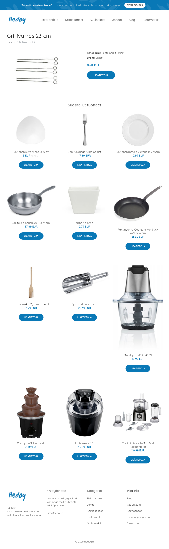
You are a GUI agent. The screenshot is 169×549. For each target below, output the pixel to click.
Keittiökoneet (74, 21)
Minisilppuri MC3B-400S (138, 357)
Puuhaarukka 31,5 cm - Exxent (31, 306)
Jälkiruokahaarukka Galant (84, 153)
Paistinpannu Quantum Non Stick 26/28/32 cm (138, 233)
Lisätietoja (101, 76)
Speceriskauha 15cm (84, 306)
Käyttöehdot (134, 512)
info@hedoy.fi (55, 514)
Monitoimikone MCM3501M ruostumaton (138, 446)
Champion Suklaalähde (31, 445)
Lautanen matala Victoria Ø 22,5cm (138, 153)
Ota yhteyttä (134, 506)
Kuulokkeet (97, 21)
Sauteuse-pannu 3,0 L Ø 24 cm (31, 224)
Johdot (117, 21)
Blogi (132, 21)
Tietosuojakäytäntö (138, 518)
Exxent (120, 54)
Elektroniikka (49, 21)
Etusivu (11, 43)
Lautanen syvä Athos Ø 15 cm (31, 153)
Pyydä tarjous (135, 5)
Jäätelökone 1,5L (84, 445)
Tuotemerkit (150, 21)
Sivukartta (133, 524)
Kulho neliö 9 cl (85, 224)
